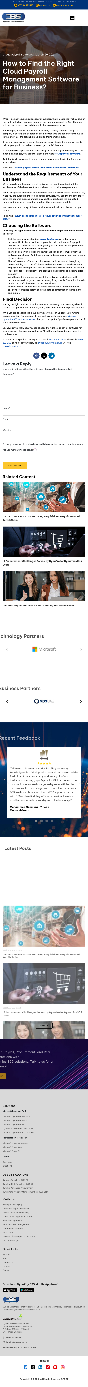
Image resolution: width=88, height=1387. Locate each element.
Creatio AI (7, 1166)
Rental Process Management (16, 1224)
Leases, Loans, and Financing (16, 1212)
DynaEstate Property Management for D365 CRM (25, 1192)
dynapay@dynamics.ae (50, 342)
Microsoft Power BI (11, 1151)
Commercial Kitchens (13, 1228)
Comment (8, 374)
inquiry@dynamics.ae (16, 1342)
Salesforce (7, 1162)
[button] (72, 18)
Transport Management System (18, 1216)
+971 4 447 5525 (25, 5)
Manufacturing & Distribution (16, 1208)
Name (6, 408)
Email (6, 419)
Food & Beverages (11, 1240)
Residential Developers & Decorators (19, 1236)
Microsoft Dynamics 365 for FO (17, 1116)
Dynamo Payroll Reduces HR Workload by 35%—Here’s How (38, 605)
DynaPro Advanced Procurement (18, 1188)
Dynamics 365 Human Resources (18, 1128)
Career (6, 1270)
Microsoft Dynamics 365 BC (15, 1120)
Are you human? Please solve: (26, 452)
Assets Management (12, 1220)
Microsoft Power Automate (15, 1143)
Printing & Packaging (12, 1204)
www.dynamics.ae (12, 346)
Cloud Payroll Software (18, 54)
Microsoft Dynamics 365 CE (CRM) (19, 1132)
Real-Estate (8, 1232)
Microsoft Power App (12, 1147)
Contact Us (44, 5)
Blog (5, 1258)
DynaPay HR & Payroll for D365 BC (18, 1184)
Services (6, 1254)
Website (7, 430)
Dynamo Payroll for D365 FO (16, 1180)
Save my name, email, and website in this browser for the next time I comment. (43, 444)
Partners (6, 1266)
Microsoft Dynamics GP (13, 1124)
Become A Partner (65, 5)
